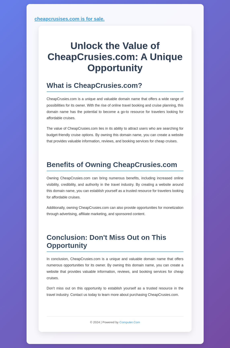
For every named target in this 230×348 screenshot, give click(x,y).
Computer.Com (129, 322)
